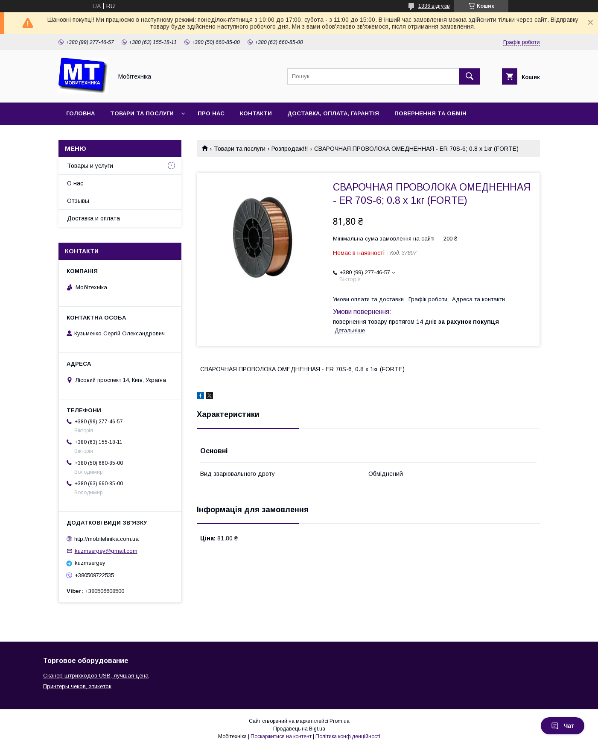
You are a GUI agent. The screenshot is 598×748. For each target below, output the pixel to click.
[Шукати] (469, 76)
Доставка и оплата (93, 218)
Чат (562, 726)
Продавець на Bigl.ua (299, 729)
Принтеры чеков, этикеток (77, 686)
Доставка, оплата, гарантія (333, 113)
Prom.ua (340, 721)
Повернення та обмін (430, 113)
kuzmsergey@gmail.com (106, 551)
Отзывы (78, 200)
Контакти (256, 113)
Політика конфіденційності (347, 736)
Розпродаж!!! (289, 148)
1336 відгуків (434, 6)
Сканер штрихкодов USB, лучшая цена (96, 675)
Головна (80, 113)
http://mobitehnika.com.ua (106, 538)
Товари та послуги (142, 113)
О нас (75, 183)
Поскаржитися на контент (281, 736)
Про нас (211, 113)
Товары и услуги (90, 165)
